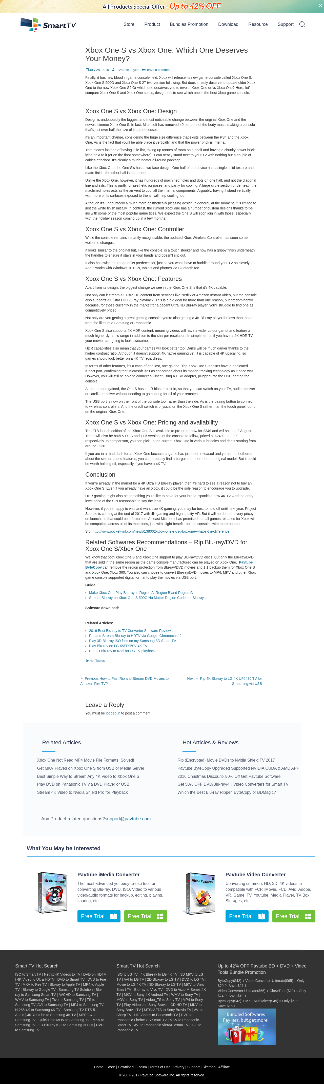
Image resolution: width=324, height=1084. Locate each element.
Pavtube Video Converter (256, 874)
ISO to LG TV (127, 974)
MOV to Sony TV (129, 1000)
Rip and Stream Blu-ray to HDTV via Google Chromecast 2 (135, 636)
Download (228, 24)
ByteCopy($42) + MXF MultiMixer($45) (248, 1001)
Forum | (142, 1067)
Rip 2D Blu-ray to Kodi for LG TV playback (122, 651)
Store (129, 24)
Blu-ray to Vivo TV (148, 990)
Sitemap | (209, 1067)
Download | (127, 1067)
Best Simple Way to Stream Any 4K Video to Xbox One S (88, 776)
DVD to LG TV (193, 979)
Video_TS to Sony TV (163, 1000)
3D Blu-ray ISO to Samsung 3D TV (65, 1025)
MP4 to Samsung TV (87, 1005)
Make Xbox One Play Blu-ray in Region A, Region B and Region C (141, 593)
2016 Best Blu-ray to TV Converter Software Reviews (131, 631)
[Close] (321, 5)
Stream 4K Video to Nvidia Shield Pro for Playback (82, 792)
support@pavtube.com (128, 818)
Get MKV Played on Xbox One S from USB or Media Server (90, 768)
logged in (113, 713)
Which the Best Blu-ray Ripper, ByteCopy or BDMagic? (226, 792)
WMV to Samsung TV (32, 1000)
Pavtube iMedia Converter (108, 874)
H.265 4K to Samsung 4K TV (38, 1010)
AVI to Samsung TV (52, 1005)
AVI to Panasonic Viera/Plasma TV (161, 1025)
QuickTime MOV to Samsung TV (64, 1020)
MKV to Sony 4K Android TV (146, 995)
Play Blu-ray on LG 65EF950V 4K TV (118, 646)
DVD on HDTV (94, 974)
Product (152, 24)
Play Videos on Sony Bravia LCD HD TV (155, 1005)
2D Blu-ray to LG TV (163, 979)
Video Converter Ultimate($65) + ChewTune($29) (256, 991)
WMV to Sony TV (184, 995)
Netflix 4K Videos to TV (62, 974)
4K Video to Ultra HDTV (36, 979)
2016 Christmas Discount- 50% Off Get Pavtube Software (228, 776)
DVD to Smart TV (71, 979)
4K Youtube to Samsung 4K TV (51, 1015)
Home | (100, 1067)
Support (286, 24)
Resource (258, 24)
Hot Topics (97, 661)
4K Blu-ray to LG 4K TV (158, 974)
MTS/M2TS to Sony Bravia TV (167, 1010)
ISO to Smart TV (28, 974)
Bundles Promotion (189, 24)
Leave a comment (158, 70)
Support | (194, 1067)
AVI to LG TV (134, 979)
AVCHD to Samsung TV (77, 995)
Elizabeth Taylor (127, 70)
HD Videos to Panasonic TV (156, 1015)
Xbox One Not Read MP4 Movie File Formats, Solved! (85, 760)
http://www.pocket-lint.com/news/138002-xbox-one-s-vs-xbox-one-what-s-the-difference (161, 531)
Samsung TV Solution (75, 990)
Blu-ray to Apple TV (65, 984)
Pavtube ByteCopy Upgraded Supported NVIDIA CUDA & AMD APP (238, 768)
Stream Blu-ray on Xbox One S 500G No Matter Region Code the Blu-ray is (148, 598)
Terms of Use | (161, 1067)
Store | (112, 1067)
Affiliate (224, 1067)
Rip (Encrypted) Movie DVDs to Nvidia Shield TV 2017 (226, 760)
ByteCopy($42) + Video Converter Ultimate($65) (255, 981)
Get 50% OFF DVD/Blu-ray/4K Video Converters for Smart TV (233, 784)
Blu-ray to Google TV (39, 990)
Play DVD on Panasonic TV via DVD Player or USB (83, 784)
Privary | (179, 1067)
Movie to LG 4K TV (131, 984)
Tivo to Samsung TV (68, 1000)
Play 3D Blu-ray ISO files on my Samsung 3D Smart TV (132, 641)
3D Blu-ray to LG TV (165, 984)
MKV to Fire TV (35, 984)
